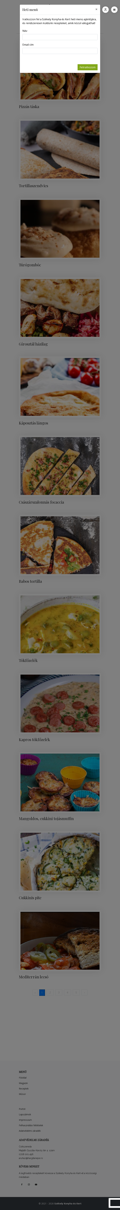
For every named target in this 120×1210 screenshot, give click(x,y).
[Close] (96, 9)
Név (24, 31)
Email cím (28, 44)
